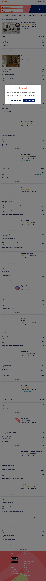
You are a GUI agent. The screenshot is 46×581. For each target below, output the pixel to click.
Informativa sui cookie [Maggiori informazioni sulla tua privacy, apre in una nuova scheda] (23, 96)
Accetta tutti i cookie (29, 100)
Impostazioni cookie (16, 100)
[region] (23, 94)
